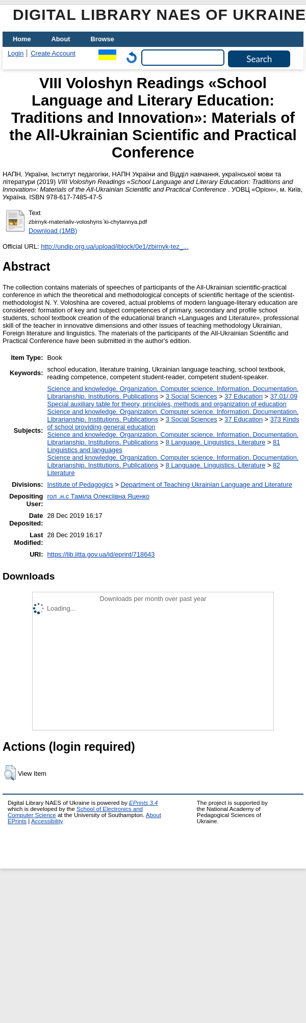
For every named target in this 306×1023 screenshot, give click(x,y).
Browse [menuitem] (102, 39)
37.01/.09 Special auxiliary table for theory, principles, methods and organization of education (172, 400)
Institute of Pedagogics (80, 484)
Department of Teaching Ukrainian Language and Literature (206, 484)
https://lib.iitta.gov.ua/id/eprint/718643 (101, 554)
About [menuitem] (61, 39)
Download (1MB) (53, 230)
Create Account (53, 53)
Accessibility (47, 821)
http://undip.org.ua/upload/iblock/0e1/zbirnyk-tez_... (115, 246)
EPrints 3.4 (143, 803)
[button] (10, 772)
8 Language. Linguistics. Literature (216, 442)
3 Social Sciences (191, 396)
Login (15, 53)
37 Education (243, 396)
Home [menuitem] (22, 39)
